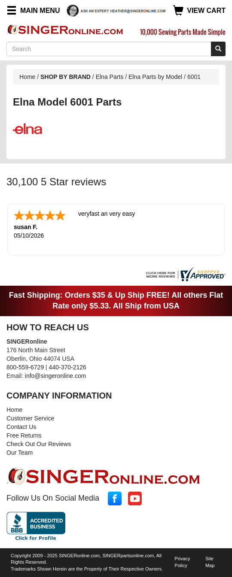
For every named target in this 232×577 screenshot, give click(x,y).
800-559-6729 (25, 367)
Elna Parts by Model (155, 76)
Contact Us (21, 426)
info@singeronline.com (55, 375)
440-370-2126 (67, 367)
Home (27, 76)
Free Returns (24, 435)
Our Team (19, 452)
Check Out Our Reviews (38, 444)
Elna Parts (110, 76)
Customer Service (30, 418)
